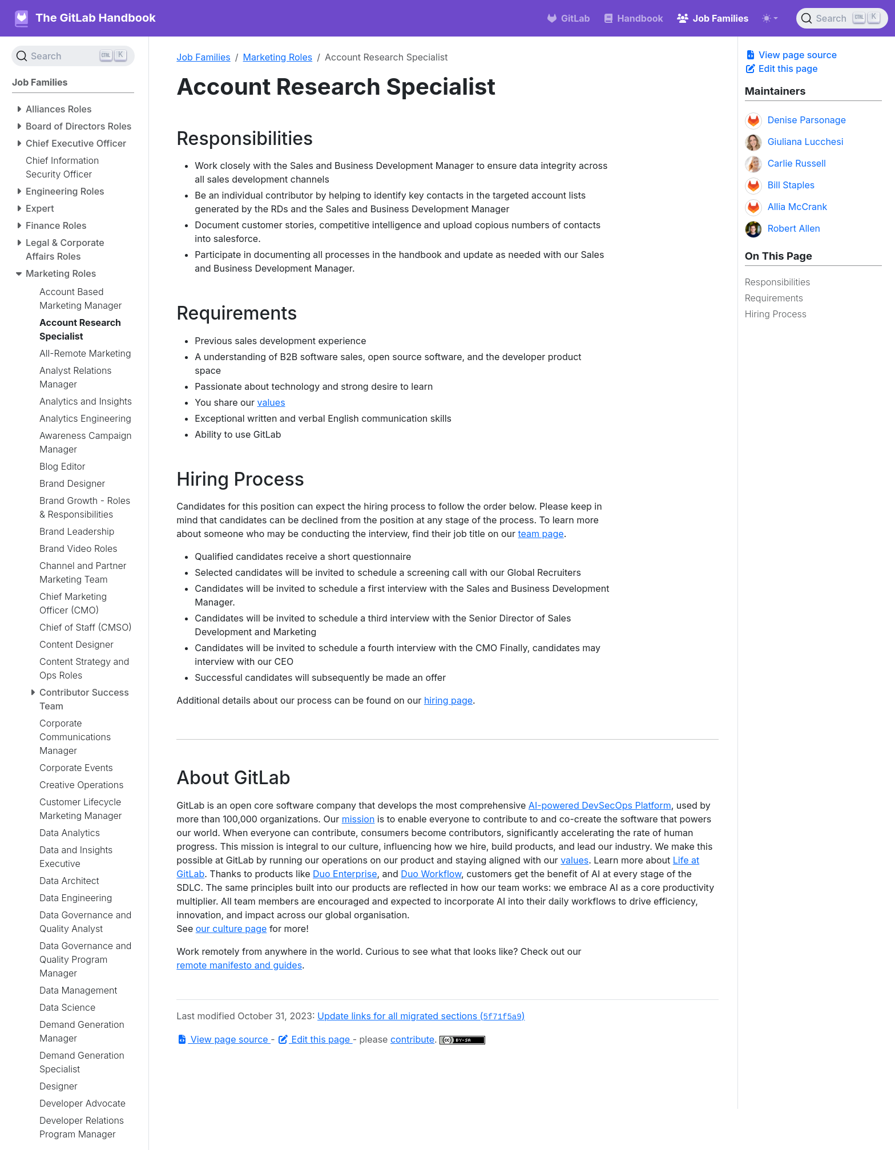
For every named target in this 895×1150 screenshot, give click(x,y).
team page (541, 533)
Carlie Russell (785, 164)
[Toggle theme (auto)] (770, 18)
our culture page (231, 928)
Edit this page (781, 68)
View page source (791, 54)
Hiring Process (776, 314)
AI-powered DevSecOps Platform (600, 805)
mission (358, 819)
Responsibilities (778, 282)
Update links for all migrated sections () (421, 1016)
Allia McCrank (786, 207)
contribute (412, 1039)
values (271, 402)
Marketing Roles (278, 57)
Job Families (203, 57)
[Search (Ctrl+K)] (842, 18)
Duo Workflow (431, 873)
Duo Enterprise (345, 873)
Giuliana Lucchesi (794, 142)
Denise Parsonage (795, 121)
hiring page (448, 700)
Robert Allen (782, 229)
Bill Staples (780, 186)
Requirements (774, 298)
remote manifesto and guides (239, 965)
